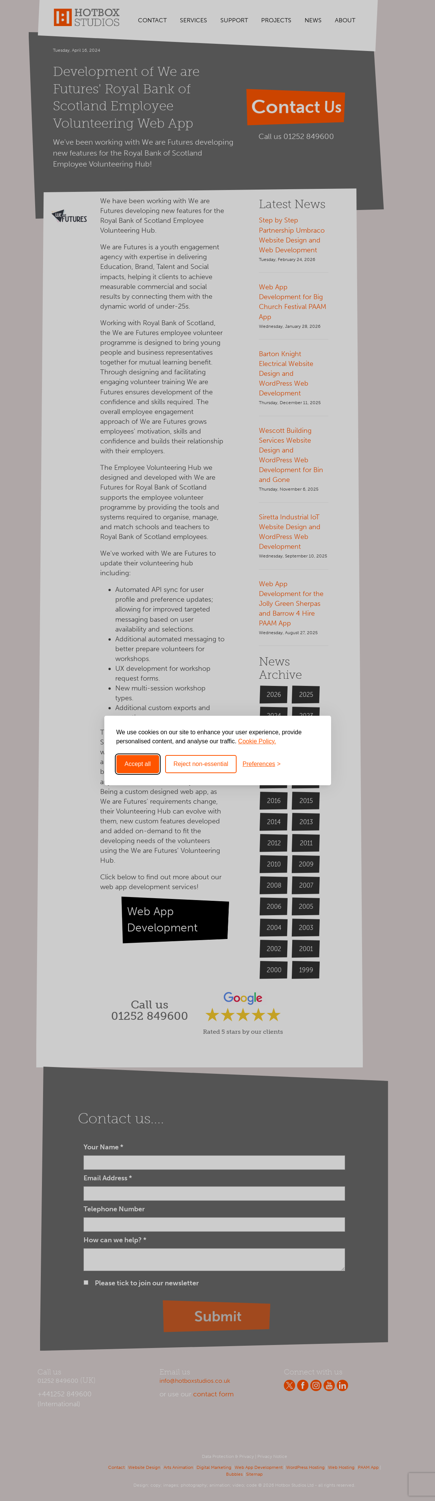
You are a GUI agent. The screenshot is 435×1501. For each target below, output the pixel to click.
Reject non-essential (200, 764)
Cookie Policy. (257, 741)
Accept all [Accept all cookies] (138, 764)
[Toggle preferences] (262, 764)
